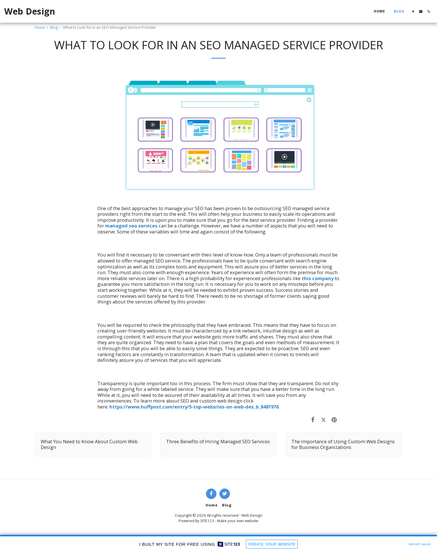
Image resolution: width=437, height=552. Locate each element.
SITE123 (207, 520)
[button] (412, 11)
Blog (54, 27)
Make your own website (237, 520)
